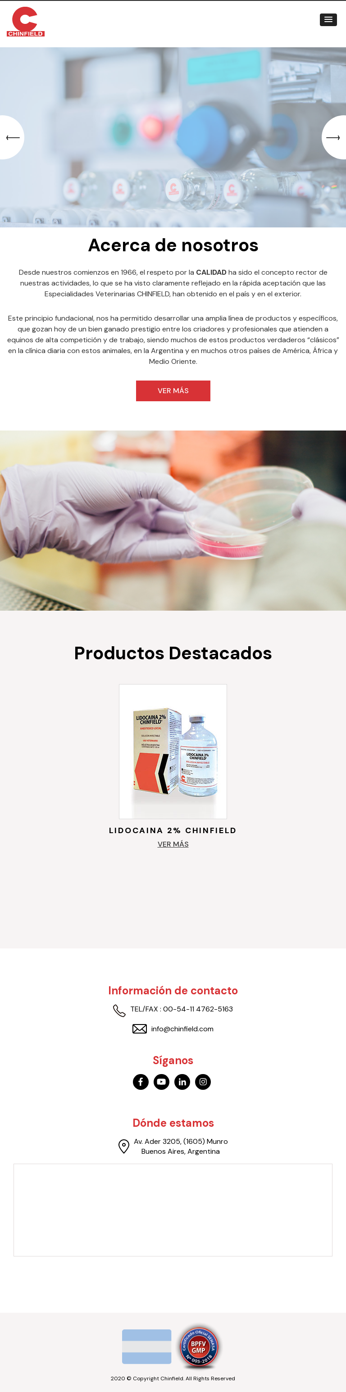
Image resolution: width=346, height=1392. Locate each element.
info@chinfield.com (173, 1029)
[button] (328, 20)
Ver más (173, 390)
